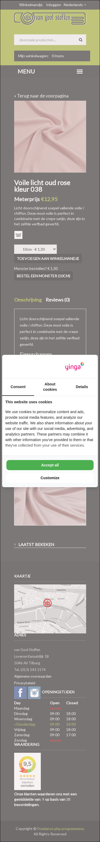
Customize (50, 478)
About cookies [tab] (50, 387)
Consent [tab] (18, 387)
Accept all (50, 465)
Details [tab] (82, 387)
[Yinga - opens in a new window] (75, 366)
